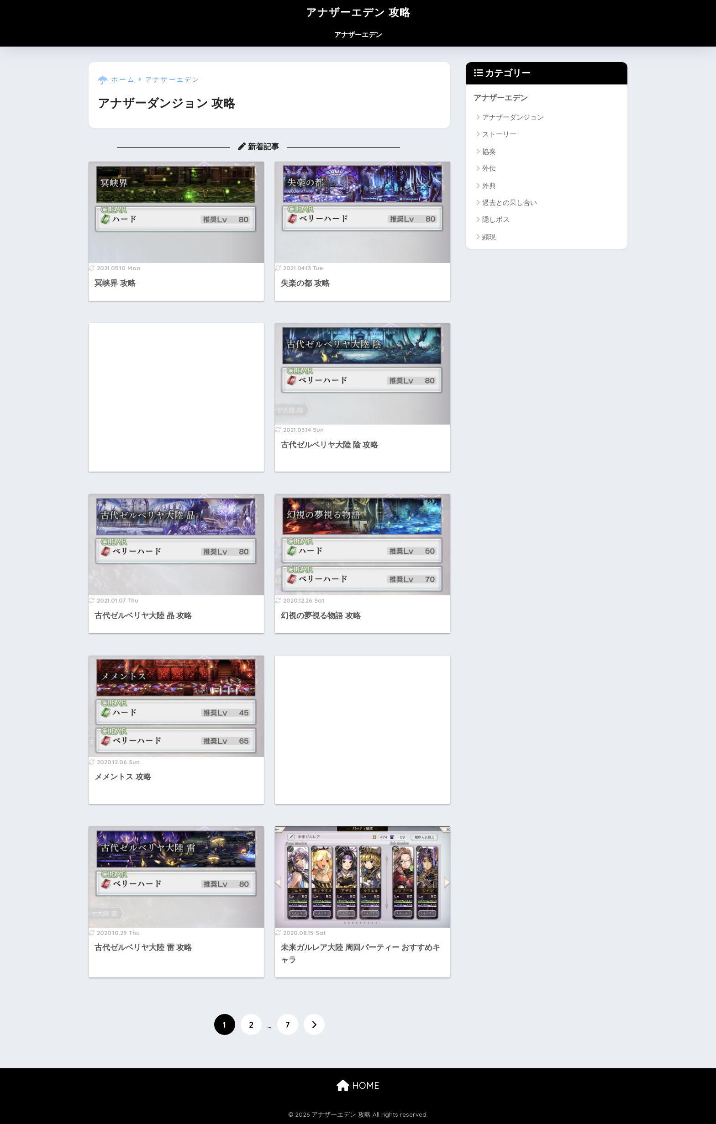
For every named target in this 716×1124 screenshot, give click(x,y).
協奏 (489, 151)
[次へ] (314, 1024)
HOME (358, 1085)
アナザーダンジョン (513, 117)
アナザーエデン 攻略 (358, 12)
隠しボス (496, 219)
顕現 (489, 237)
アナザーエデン (358, 34)
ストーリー (499, 134)
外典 (489, 185)
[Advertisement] (176, 397)
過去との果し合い (509, 202)
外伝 (489, 168)
